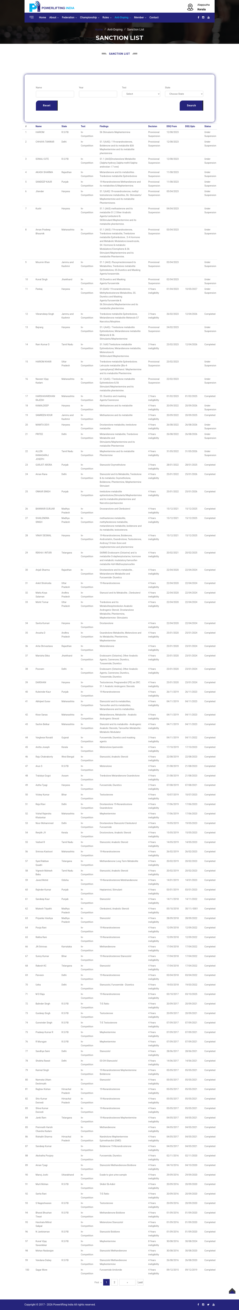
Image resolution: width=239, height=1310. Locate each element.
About (52, 17)
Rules (106, 17)
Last (140, 1282)
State (167, 87)
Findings (104, 126)
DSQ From (172, 126)
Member (139, 17)
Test (124, 87)
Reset (47, 105)
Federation (68, 17)
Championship (88, 17)
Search (191, 105)
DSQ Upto (190, 126)
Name (39, 87)
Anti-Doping (122, 17)
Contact (154, 17)
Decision (152, 126)
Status (207, 126)
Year (81, 87)
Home (42, 17)
